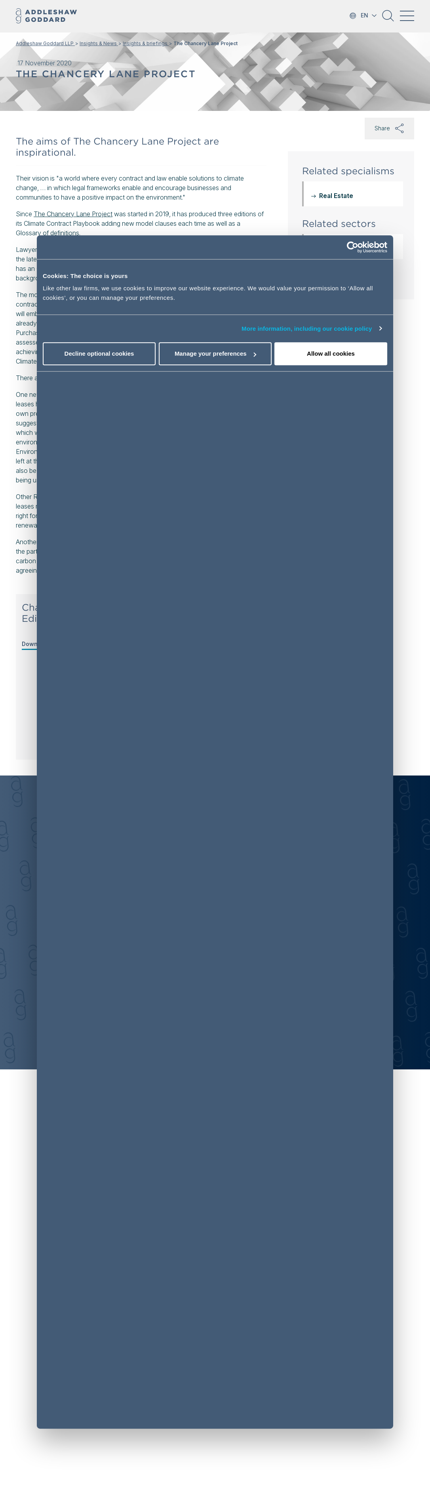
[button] (388, 19)
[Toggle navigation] (407, 16)
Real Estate (336, 196)
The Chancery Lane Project (73, 214)
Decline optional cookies (99, 353)
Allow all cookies (331, 353)
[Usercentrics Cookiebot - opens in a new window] (352, 247)
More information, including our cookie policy (307, 328)
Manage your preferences (215, 353)
